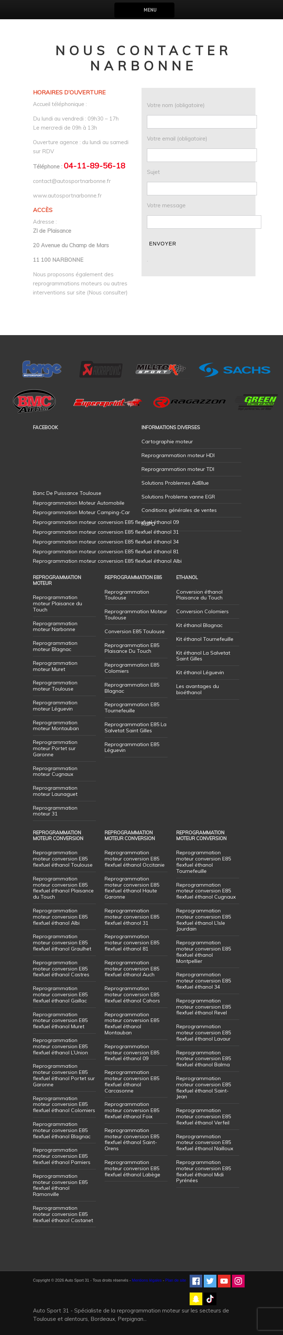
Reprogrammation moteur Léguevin (55, 705)
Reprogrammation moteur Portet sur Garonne (55, 748)
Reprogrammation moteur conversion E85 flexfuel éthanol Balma (203, 1058)
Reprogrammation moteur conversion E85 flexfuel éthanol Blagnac (61, 1130)
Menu (150, 10)
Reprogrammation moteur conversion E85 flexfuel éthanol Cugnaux (206, 891)
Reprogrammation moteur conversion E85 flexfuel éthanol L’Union (60, 1046)
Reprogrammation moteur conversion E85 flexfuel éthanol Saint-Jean (203, 1087)
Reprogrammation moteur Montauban (56, 725)
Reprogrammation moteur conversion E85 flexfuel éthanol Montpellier (203, 951)
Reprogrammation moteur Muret (55, 666)
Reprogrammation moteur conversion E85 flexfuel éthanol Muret (60, 1020)
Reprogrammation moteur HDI (178, 455)
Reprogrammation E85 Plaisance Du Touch (132, 648)
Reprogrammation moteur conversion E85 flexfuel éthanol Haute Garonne (132, 887)
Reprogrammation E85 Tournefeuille (132, 707)
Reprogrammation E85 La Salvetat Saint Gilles (135, 727)
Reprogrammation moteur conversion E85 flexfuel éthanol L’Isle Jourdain (203, 919)
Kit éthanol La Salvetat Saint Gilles (203, 656)
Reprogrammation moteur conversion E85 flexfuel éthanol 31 (132, 916)
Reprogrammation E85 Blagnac (132, 687)
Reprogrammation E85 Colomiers (132, 668)
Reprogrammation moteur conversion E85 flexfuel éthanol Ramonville (60, 1185)
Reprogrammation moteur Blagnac (55, 646)
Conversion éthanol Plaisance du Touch (199, 595)
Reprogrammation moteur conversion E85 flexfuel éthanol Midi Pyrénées (203, 1171)
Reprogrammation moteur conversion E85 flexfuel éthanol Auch (132, 968)
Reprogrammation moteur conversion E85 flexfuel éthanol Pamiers (61, 1156)
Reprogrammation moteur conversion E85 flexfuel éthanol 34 (203, 980)
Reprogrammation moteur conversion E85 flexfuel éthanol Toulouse (63, 858)
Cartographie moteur (167, 441)
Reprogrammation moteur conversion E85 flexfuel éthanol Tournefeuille (203, 861)
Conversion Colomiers (202, 611)
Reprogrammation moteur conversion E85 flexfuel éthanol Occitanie (135, 858)
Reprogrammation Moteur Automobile (78, 503)
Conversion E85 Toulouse (135, 631)
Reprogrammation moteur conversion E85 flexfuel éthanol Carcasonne (132, 1081)
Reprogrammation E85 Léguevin (132, 747)
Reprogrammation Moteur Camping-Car (81, 512)
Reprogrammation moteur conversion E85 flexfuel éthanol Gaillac (60, 994)
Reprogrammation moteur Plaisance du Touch (57, 603)
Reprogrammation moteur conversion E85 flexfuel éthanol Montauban (132, 1023)
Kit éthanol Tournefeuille (204, 639)
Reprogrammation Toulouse (127, 595)
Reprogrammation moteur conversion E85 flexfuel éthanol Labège (132, 1168)
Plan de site (175, 1280)
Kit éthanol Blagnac (199, 625)
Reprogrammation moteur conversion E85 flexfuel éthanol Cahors (132, 994)
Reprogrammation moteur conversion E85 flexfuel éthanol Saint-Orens (132, 1139)
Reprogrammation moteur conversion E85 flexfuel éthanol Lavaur (203, 1032)
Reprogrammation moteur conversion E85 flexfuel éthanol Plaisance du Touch (63, 887)
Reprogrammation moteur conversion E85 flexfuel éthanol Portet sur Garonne (64, 1075)
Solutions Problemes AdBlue (175, 483)
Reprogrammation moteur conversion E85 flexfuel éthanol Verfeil (203, 1116)
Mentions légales (147, 1280)
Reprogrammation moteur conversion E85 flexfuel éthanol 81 (132, 942)
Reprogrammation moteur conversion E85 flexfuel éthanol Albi (60, 916)
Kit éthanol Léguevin (200, 672)
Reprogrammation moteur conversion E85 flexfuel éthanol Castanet (63, 1214)
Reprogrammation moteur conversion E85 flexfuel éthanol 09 (132, 1052)
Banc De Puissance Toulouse (67, 493)
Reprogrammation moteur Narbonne (55, 626)
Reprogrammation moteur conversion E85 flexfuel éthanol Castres (61, 968)
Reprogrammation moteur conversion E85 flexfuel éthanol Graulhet (62, 942)
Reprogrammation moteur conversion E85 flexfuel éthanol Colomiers (64, 1104)
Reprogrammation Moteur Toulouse (136, 614)
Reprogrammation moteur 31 (55, 811)
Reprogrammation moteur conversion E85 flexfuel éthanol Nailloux (204, 1142)
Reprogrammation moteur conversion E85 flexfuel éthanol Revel (203, 1006)
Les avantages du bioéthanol (197, 689)
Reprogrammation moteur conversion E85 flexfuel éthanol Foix (132, 1110)
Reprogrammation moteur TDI (178, 469)
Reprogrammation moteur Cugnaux (55, 771)
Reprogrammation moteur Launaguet (55, 791)
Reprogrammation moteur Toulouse (55, 685)
